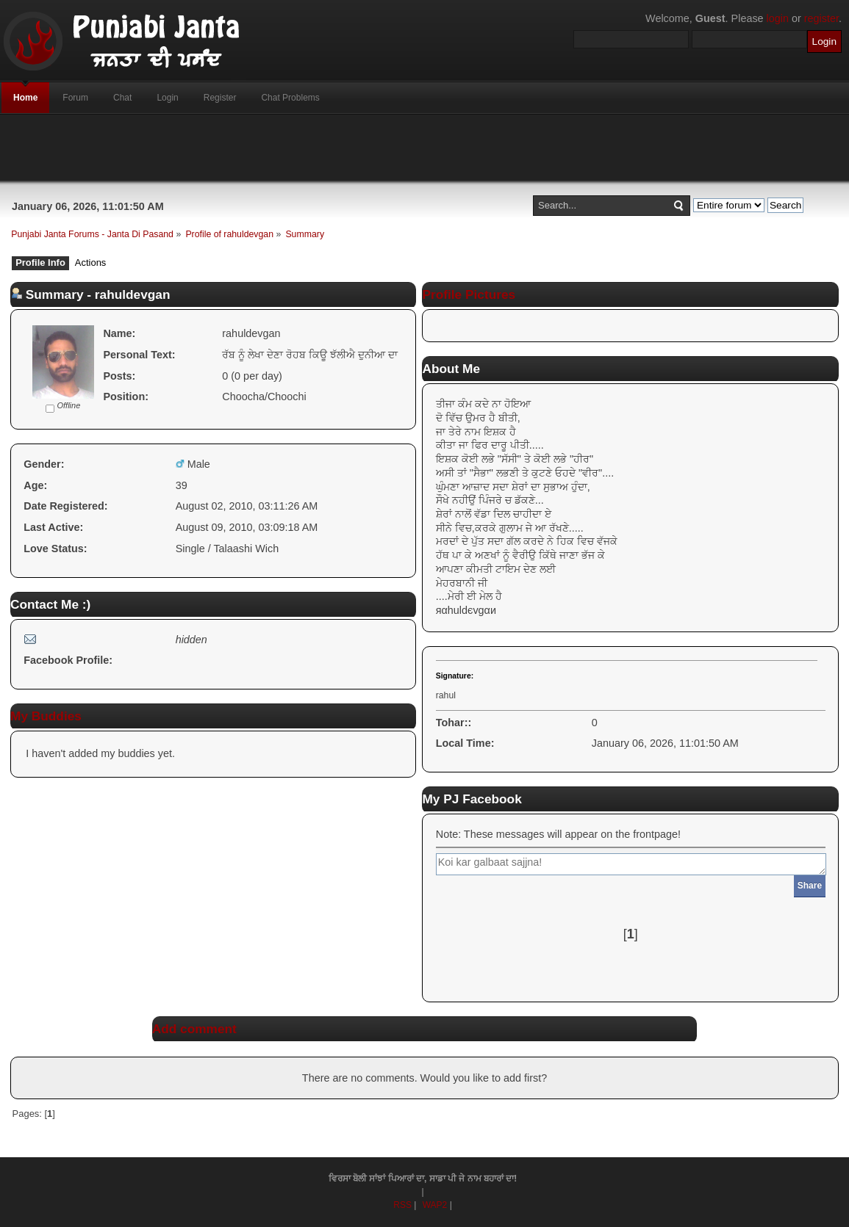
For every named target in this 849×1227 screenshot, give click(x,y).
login (778, 18)
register (821, 18)
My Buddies (46, 716)
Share (810, 885)
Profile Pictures (468, 294)
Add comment (194, 1028)
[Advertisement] (424, 148)
